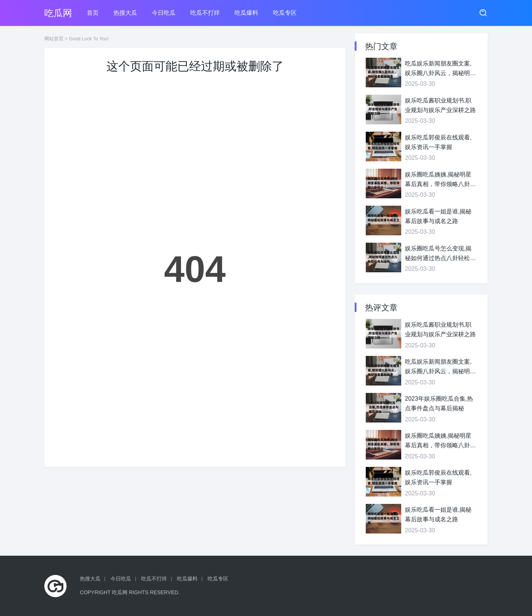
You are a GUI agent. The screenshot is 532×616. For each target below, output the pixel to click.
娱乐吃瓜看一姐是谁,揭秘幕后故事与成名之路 (438, 216)
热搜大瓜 (125, 13)
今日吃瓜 (163, 13)
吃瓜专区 (285, 13)
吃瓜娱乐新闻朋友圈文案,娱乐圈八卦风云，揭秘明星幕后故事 (440, 69)
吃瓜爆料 (246, 13)
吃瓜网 (58, 13)
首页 (93, 13)
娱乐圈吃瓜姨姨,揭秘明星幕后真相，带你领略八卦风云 (440, 180)
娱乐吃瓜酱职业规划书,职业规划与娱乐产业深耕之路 (440, 105)
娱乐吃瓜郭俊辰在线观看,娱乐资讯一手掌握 (438, 142)
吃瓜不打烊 (205, 13)
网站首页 (54, 38)
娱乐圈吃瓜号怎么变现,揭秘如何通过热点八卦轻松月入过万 (440, 254)
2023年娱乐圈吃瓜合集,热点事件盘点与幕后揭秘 (439, 403)
